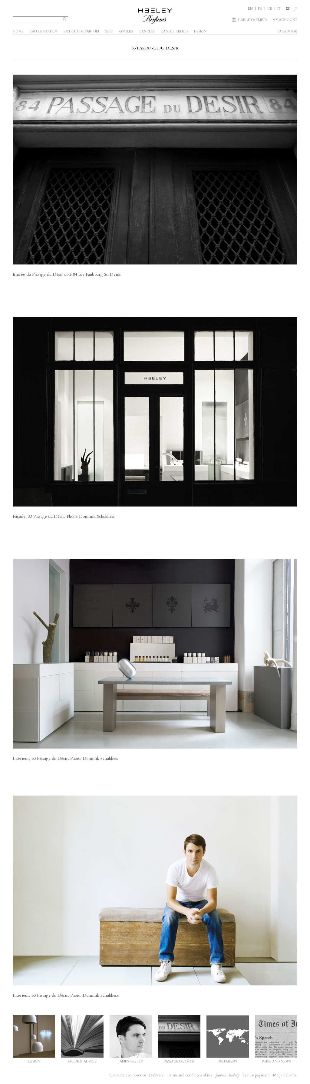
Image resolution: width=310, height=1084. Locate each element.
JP (296, 8)
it (278, 8)
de (270, 8)
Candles (146, 31)
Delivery (156, 1075)
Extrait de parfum (81, 31)
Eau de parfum (44, 31)
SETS (108, 31)
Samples (125, 31)
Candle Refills (174, 31)
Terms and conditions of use (190, 1075)
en (250, 8)
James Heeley (227, 1075)
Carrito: (252, 20)
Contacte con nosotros (127, 1075)
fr (260, 8)
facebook (287, 31)
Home (18, 31)
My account (284, 20)
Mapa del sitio (284, 1075)
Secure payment (256, 1075)
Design (200, 31)
